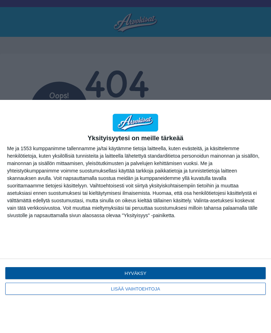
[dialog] (135, 216)
